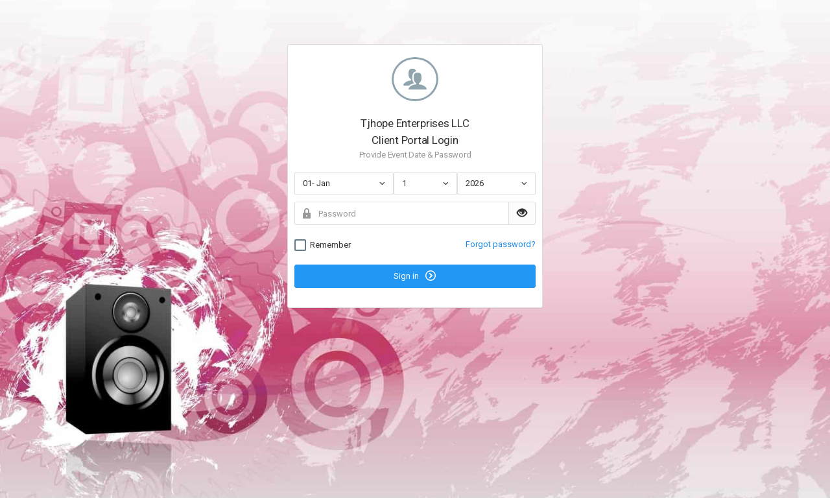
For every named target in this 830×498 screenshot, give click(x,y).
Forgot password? (501, 244)
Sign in (415, 275)
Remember (322, 245)
